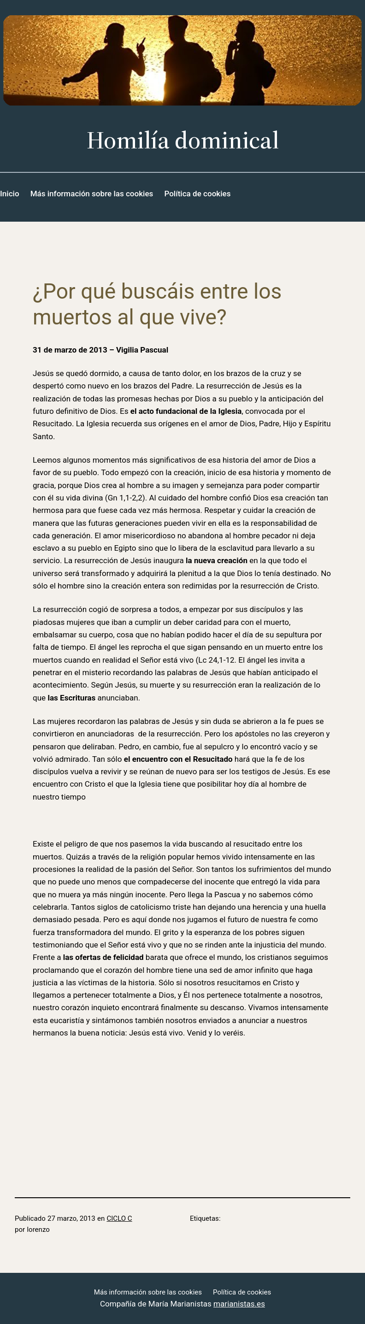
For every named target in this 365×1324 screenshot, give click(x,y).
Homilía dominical (183, 140)
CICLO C (119, 1218)
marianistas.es (239, 1303)
